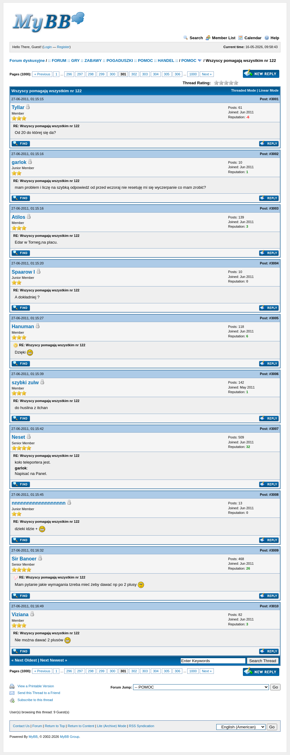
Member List (221, 38)
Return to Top (55, 726)
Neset (18, 437)
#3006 (274, 374)
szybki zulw (25, 382)
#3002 (274, 154)
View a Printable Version (35, 686)
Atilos (18, 217)
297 (80, 74)
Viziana (20, 614)
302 (134, 74)
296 (69, 74)
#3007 (274, 429)
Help (271, 38)
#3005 (274, 318)
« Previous (42, 74)
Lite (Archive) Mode (111, 726)
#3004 (274, 263)
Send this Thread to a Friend (38, 693)
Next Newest (52, 660)
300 (112, 74)
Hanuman (23, 326)
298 (91, 74)
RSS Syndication (141, 726)
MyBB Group (69, 736)
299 (101, 74)
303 (145, 74)
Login (47, 47)
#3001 (274, 99)
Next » (207, 74)
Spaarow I (23, 272)
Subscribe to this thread (35, 700)
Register (63, 47)
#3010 (274, 606)
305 (166, 74)
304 (155, 74)
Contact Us (21, 726)
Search (193, 38)
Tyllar (18, 107)
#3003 (274, 208)
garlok (19, 162)
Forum (37, 726)
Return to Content (81, 726)
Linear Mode (269, 90)
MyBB (33, 736)
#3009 (274, 550)
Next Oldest (26, 660)
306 (177, 74)
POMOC (188, 60)
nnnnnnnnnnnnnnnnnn (38, 503)
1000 (193, 74)
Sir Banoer (24, 558)
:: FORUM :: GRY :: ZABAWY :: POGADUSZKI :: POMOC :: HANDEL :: (113, 60)
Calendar (250, 38)
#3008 (274, 494)
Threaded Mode (243, 90)
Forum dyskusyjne (27, 60)
